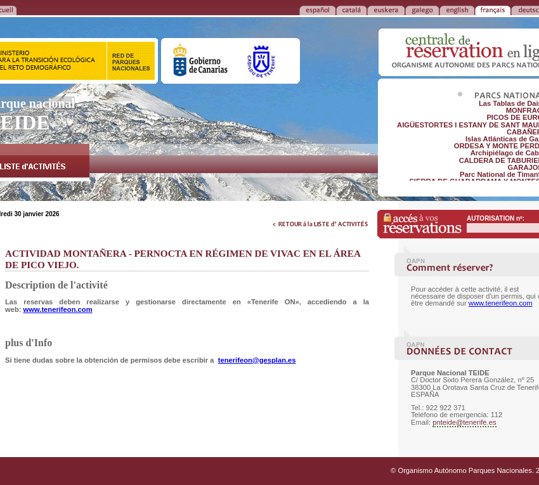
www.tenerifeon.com (58, 309)
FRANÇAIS (492, 9)
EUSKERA (386, 9)
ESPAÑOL (317, 9)
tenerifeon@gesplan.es (257, 360)
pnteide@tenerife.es (464, 422)
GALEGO (422, 9)
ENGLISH (456, 9)
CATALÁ (351, 9)
